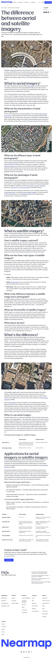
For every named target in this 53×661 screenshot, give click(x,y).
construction (30, 185)
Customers (33, 2)
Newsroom (34, 603)
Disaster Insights (15, 603)
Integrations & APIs (5, 606)
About (33, 598)
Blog (5, 7)
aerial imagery (30, 86)
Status (43, 606)
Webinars (34, 608)
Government (24, 610)
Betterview (3, 600)
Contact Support (45, 603)
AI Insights (14, 600)
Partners (3, 629)
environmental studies (23, 187)
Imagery (13, 598)
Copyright (44, 616)
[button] (41, 572)
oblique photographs (9, 166)
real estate (42, 185)
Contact (3, 624)
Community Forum (46, 600)
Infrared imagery (15, 282)
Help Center (44, 598)
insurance (36, 185)
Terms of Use (45, 611)
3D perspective (43, 114)
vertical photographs (13, 162)
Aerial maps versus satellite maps (14, 7)
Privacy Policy (45, 613)
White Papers (35, 606)
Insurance (24, 604)
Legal (43, 608)
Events (2, 634)
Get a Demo (48, 2)
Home (2, 7)
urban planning (14, 187)
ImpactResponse (4, 603)
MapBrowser (4, 598)
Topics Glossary (35, 611)
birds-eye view (8, 115)
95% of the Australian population (28, 192)
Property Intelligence (26, 598)
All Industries (24, 612)
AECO (23, 607)
